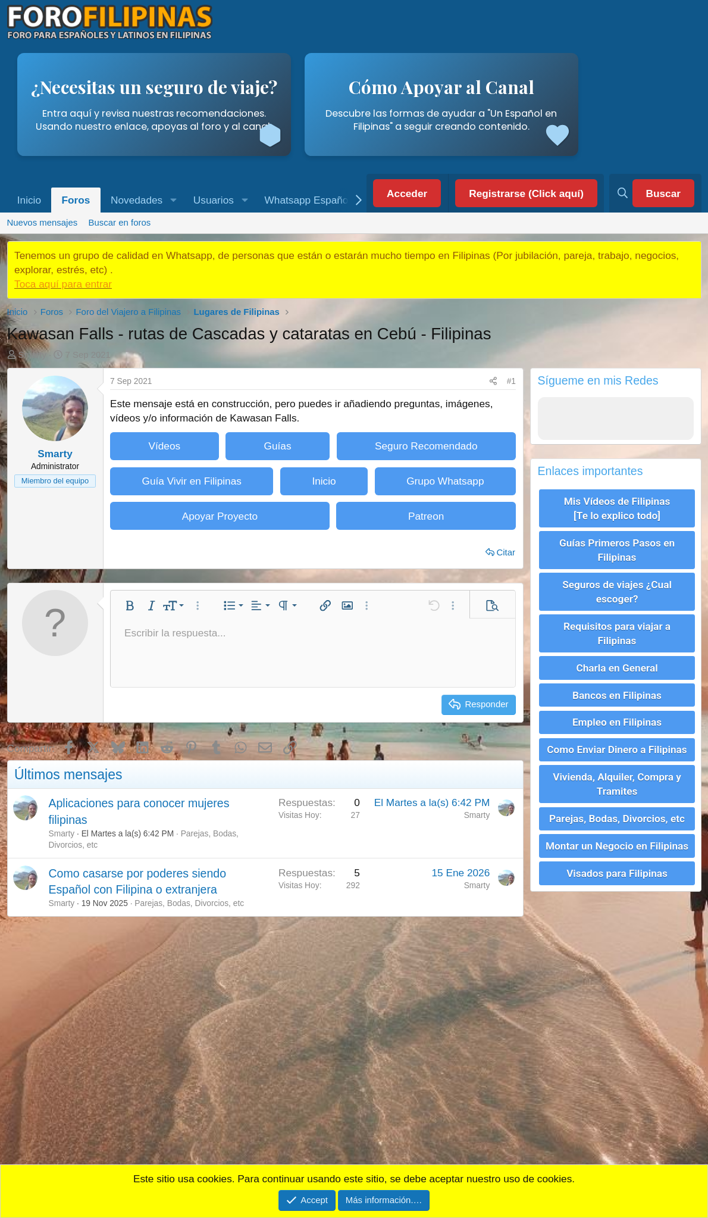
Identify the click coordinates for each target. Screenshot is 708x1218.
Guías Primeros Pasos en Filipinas (617, 548)
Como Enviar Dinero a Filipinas (617, 742)
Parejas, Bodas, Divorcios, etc (189, 903)
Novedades (136, 200)
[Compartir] (493, 381)
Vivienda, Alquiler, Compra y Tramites (617, 776)
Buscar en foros (120, 222)
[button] (173, 200)
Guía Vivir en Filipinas (191, 481)
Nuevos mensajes (42, 222)
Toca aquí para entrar (63, 284)
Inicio (29, 200)
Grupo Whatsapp (445, 481)
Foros (76, 200)
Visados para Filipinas (617, 862)
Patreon (426, 516)
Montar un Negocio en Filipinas (617, 836)
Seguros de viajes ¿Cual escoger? (617, 589)
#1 (511, 381)
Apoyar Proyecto (220, 516)
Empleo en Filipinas (617, 716)
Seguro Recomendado (426, 446)
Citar (505, 552)
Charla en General (616, 663)
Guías (278, 446)
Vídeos (164, 446)
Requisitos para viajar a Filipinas (617, 630)
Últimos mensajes (68, 774)
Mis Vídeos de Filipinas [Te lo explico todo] (617, 508)
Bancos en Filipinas (617, 689)
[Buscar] (655, 193)
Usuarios (213, 200)
